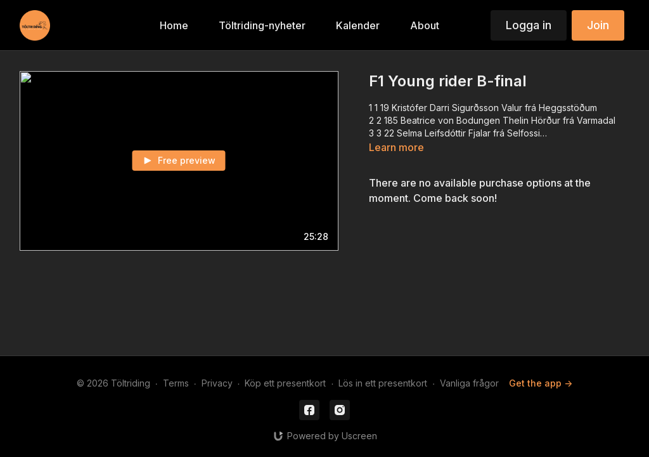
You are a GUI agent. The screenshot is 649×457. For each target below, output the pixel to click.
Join (598, 25)
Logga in (528, 25)
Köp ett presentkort (285, 383)
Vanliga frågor (469, 383)
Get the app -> (540, 383)
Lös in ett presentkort (382, 383)
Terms (176, 383)
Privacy (217, 383)
